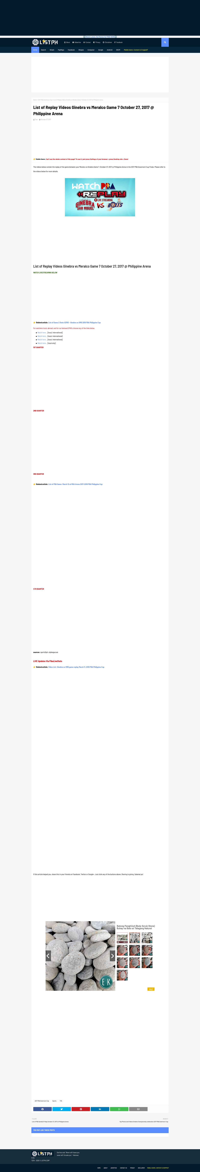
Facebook (118, 42)
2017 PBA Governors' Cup (45, 100)
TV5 (61, 1101)
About (67, 42)
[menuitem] (136, 50)
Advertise (76, 42)
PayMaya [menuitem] (61, 50)
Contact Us (123, 1168)
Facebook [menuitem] (71, 50)
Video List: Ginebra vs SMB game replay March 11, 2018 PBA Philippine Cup (76, 667)
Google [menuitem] (100, 50)
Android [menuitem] (109, 50)
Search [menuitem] (43, 50)
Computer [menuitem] (91, 50)
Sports (54, 1101)
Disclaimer (107, 42)
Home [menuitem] (35, 50)
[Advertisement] (100, 18)
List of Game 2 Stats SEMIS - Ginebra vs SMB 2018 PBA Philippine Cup (74, 322)
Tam (36, 119)
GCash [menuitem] (52, 50)
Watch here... (42, 332)
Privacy (96, 42)
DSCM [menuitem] (118, 50)
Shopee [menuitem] (81, 50)
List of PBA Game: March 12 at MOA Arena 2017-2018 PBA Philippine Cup (75, 484)
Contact (87, 42)
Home (35, 100)
